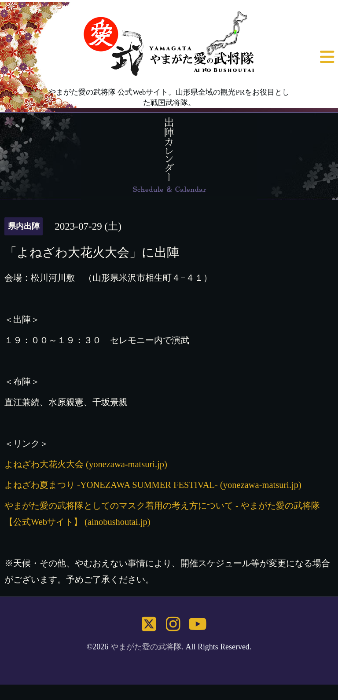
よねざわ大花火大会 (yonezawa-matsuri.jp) (85, 464)
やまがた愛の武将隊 (146, 646)
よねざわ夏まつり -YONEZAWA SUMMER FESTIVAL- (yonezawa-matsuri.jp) (152, 485)
